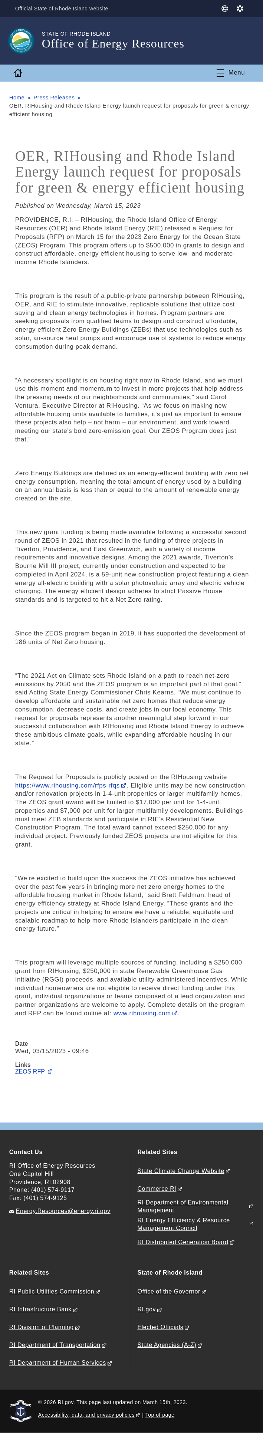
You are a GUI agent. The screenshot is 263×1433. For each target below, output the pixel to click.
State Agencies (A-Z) (166, 1345)
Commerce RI (156, 1189)
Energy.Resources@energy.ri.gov (63, 1211)
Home (17, 98)
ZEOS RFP (30, 1071)
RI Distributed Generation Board (182, 1242)
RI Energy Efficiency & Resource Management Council (183, 1224)
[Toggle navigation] (231, 73)
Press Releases (54, 98)
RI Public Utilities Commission (51, 1291)
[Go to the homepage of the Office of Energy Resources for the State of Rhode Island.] (25, 41)
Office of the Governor (168, 1291)
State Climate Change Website (180, 1171)
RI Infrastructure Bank (40, 1309)
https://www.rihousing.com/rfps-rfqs (67, 785)
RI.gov (146, 1309)
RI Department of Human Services (57, 1363)
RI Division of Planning (41, 1327)
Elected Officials (160, 1327)
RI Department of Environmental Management (182, 1206)
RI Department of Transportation (55, 1345)
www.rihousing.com (142, 1013)
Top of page (160, 1415)
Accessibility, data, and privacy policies (86, 1415)
